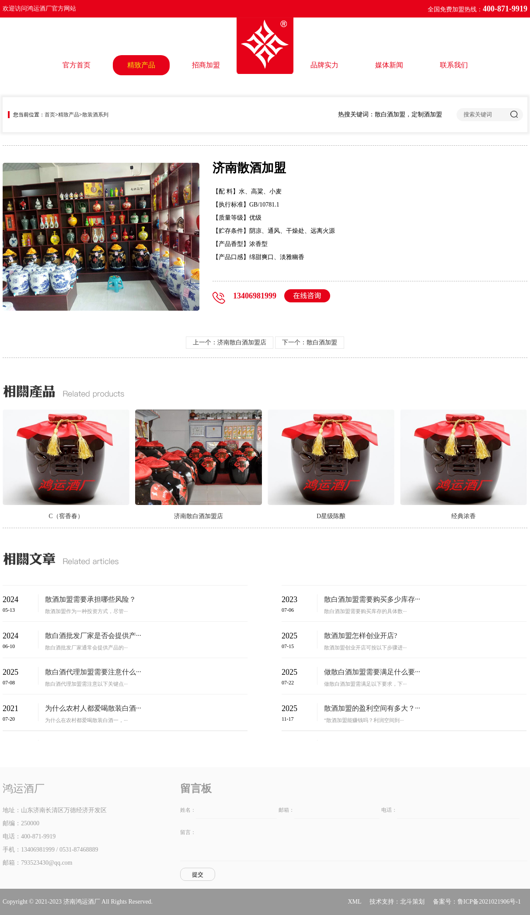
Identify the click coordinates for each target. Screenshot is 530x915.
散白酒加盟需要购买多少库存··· (372, 599)
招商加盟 (206, 65)
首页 (50, 115)
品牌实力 (324, 65)
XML (354, 901)
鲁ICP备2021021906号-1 (489, 901)
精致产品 (141, 65)
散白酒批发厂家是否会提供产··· (93, 635)
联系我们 (454, 65)
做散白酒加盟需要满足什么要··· (372, 672)
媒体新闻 (389, 65)
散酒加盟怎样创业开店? (360, 635)
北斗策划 (412, 901)
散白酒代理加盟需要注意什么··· (93, 672)
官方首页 (77, 65)
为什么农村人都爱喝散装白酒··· (93, 708)
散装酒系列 (95, 115)
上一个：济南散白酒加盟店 (229, 342)
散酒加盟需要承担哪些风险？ (90, 599)
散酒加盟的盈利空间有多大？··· (372, 708)
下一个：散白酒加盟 (309, 342)
